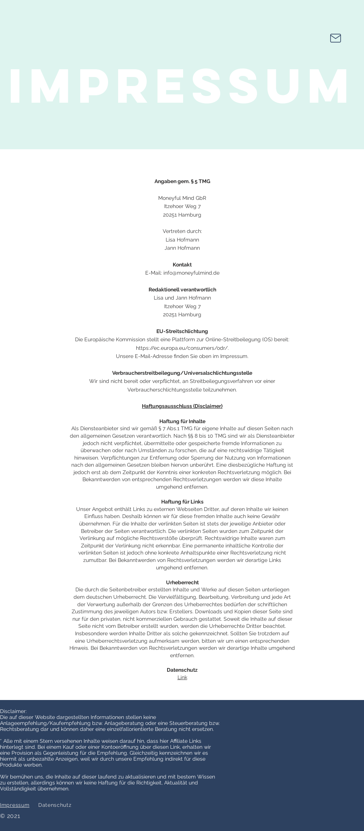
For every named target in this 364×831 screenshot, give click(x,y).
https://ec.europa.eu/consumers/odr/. (182, 348)
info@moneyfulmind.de (191, 273)
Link (182, 677)
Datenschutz (55, 805)
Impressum (14, 805)
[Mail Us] (335, 38)
